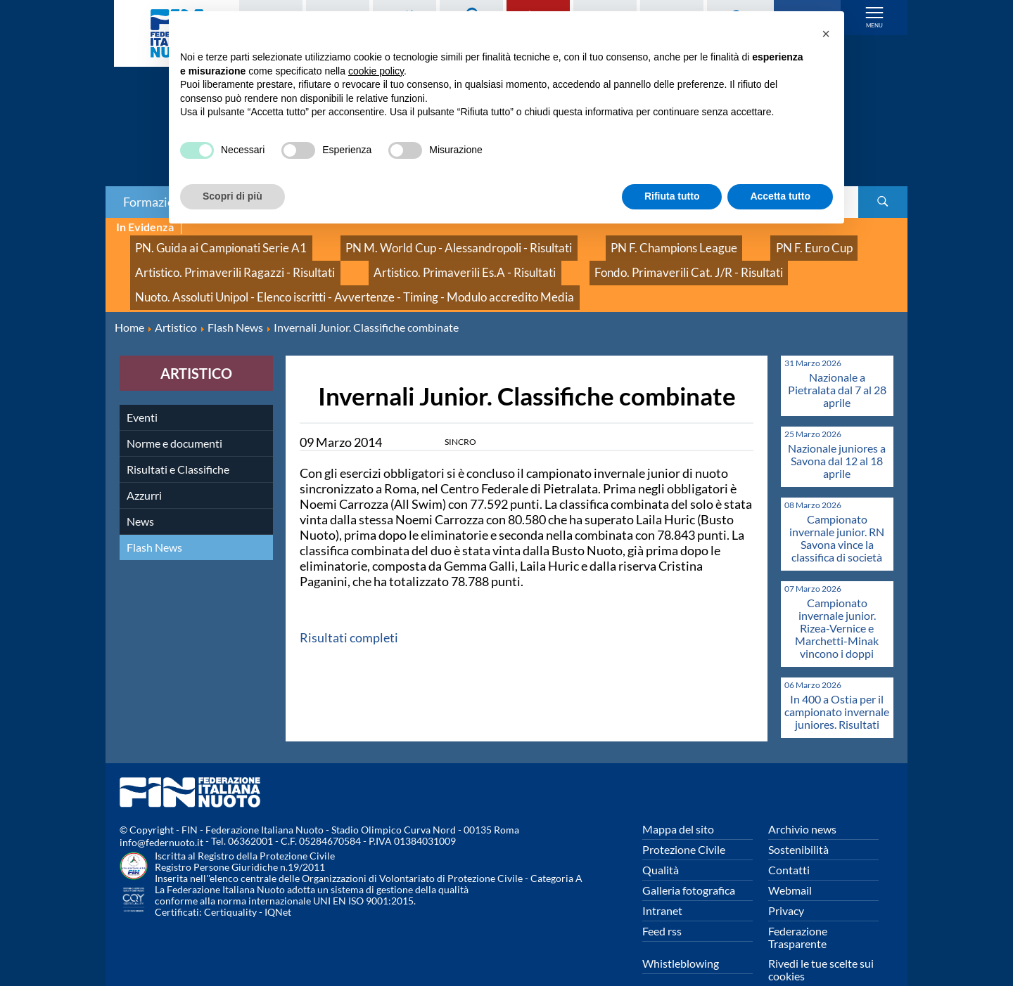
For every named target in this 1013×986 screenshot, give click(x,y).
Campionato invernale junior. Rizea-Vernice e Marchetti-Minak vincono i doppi (837, 600)
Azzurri (144, 467)
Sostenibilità (798, 821)
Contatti (789, 841)
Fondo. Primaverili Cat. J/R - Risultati (596, 258)
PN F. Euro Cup (698, 243)
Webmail (790, 862)
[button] (826, 33)
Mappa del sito (678, 800)
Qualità (660, 841)
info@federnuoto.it (161, 814)
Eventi (142, 389)
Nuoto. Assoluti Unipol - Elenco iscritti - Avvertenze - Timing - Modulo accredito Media (319, 274)
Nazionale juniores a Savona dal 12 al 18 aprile (837, 432)
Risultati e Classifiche (178, 441)
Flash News (154, 519)
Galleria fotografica (688, 862)
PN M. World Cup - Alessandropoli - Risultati (403, 243)
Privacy (786, 882)
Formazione (155, 201)
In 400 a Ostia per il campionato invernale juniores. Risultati (836, 683)
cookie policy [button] (376, 71)
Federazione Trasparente (797, 909)
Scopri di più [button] (232, 196)
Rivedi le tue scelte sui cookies (821, 941)
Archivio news (802, 800)
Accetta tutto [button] (780, 196)
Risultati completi (349, 609)
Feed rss (662, 902)
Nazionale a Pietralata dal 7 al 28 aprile (837, 361)
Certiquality (230, 884)
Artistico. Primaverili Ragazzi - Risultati (215, 258)
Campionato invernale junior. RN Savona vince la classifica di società (836, 510)
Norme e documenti (174, 415)
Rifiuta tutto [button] (672, 196)
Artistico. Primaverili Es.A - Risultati (408, 258)
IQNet (278, 884)
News (140, 493)
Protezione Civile (683, 821)
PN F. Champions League (583, 243)
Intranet (662, 882)
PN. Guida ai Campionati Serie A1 (203, 243)
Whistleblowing (680, 935)
